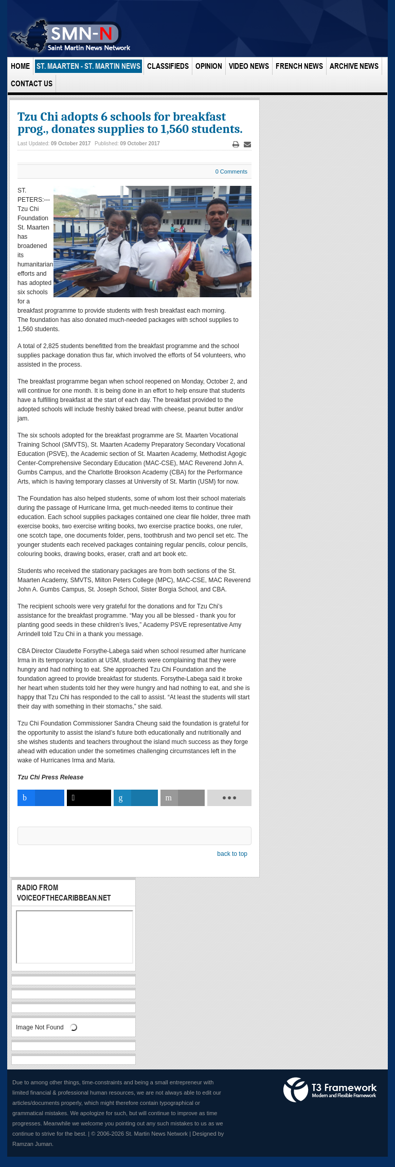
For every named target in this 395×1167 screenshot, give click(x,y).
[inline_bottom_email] (182, 798)
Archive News (354, 66)
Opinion (208, 66)
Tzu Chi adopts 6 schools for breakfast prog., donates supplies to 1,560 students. (130, 122)
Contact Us (31, 83)
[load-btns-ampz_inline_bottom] (229, 798)
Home (20, 66)
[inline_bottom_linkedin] (136, 798)
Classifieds (168, 66)
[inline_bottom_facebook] (40, 798)
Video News (249, 66)
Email (247, 144)
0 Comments (231, 171)
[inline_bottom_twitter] (89, 798)
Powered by (330, 1090)
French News (299, 66)
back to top (232, 853)
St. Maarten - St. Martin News (88, 66)
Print (236, 144)
